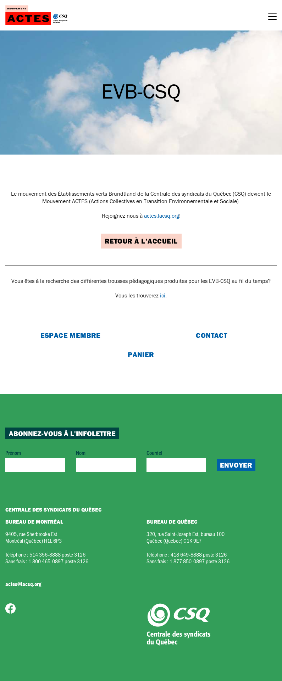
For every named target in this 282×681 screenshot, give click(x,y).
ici (162, 295)
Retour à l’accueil (141, 240)
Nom (106, 460)
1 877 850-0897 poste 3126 (200, 561)
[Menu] (272, 17)
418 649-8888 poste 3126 (199, 554)
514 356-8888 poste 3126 (57, 554)
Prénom (35, 460)
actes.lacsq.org (161, 215)
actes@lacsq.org (23, 583)
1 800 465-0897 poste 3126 (58, 561)
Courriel (176, 460)
